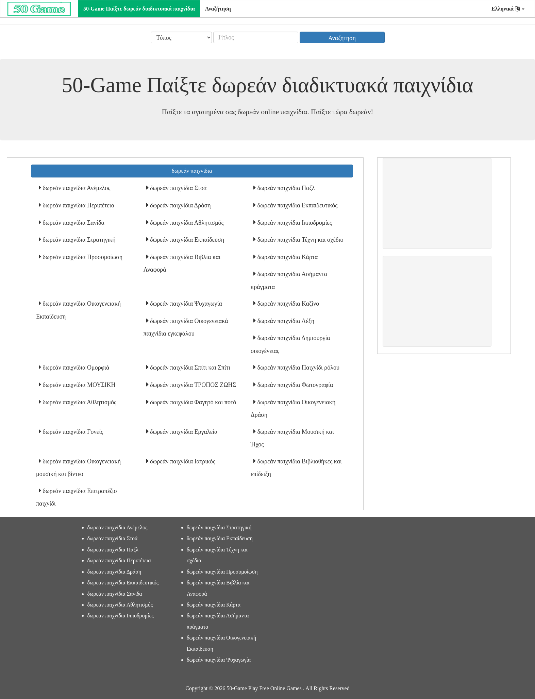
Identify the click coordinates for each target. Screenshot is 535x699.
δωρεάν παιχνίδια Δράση (180, 205)
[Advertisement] (437, 203)
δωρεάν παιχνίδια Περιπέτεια (77, 205)
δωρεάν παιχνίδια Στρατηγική (78, 239)
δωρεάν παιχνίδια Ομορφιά (75, 367)
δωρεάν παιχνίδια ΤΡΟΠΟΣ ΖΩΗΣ (192, 384)
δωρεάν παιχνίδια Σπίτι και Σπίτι (189, 367)
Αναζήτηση (218, 9)
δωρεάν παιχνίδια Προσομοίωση (81, 257)
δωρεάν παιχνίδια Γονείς (72, 431)
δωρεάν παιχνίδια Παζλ (285, 188)
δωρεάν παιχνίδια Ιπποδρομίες (294, 222)
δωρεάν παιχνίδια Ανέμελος (75, 188)
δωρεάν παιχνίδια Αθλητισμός (186, 222)
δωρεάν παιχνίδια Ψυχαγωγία (185, 303)
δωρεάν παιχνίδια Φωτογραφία (294, 384)
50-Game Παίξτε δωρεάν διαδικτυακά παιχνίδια (139, 9)
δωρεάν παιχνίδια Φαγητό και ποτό (192, 402)
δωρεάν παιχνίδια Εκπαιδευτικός (296, 205)
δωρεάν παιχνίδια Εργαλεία (183, 431)
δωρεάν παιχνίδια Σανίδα (72, 222)
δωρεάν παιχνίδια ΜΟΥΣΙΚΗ (78, 384)
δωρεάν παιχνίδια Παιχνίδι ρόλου (297, 367)
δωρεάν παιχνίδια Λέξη (285, 321)
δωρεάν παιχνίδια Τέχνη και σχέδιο (299, 239)
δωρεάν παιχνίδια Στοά (178, 188)
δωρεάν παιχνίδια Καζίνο (287, 303)
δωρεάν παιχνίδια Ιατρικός (182, 461)
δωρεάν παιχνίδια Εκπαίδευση (186, 239)
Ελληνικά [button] (507, 9)
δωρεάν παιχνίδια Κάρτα (287, 257)
